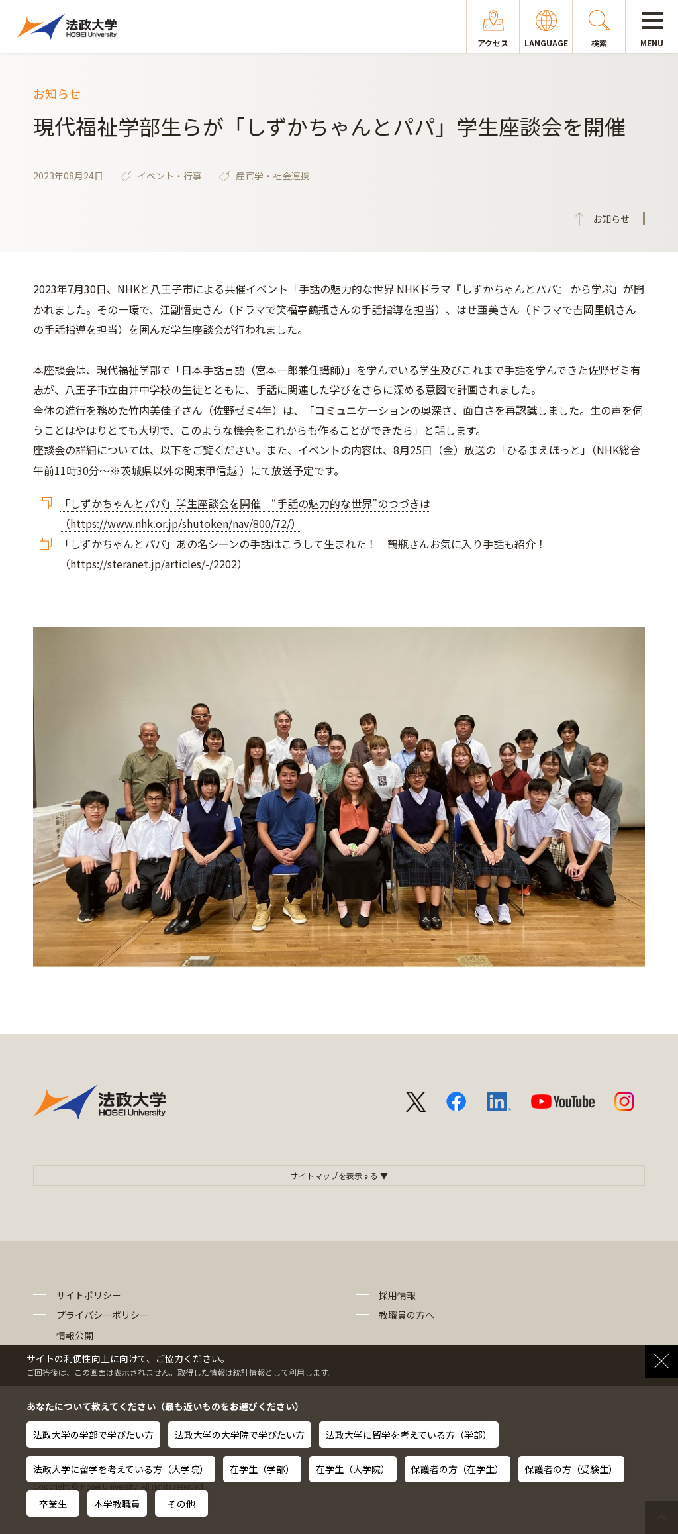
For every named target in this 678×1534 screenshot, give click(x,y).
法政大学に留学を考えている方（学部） (409, 1434)
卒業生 (53, 1503)
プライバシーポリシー (102, 1314)
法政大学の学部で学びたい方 (93, 1434)
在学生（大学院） (353, 1469)
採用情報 (397, 1295)
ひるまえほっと (544, 450)
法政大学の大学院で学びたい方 (240, 1434)
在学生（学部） (262, 1469)
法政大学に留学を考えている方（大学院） (121, 1469)
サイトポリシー (88, 1295)
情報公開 (74, 1335)
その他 (181, 1503)
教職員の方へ (406, 1314)
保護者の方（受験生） (571, 1469)
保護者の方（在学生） (457, 1469)
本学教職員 (117, 1503)
